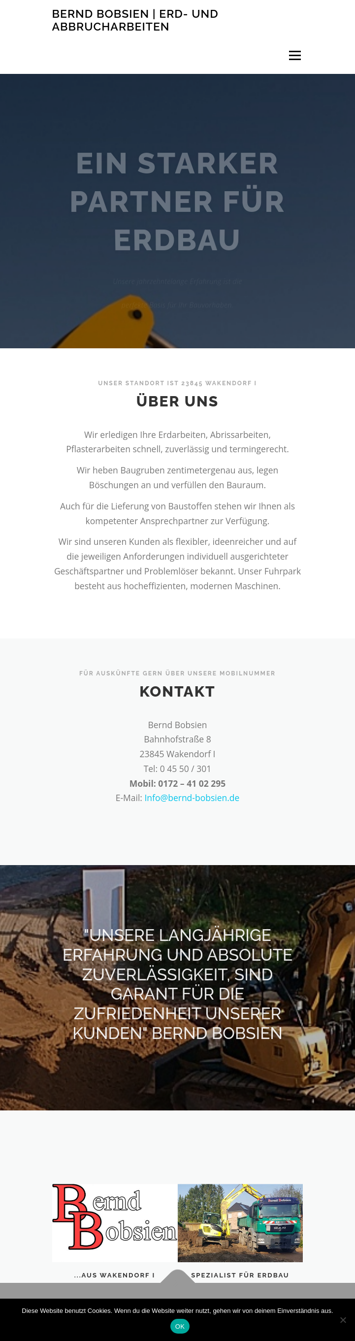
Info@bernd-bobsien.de (191, 798)
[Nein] (343, 1320)
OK (180, 1326)
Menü (294, 55)
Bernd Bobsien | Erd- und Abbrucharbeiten (135, 20)
